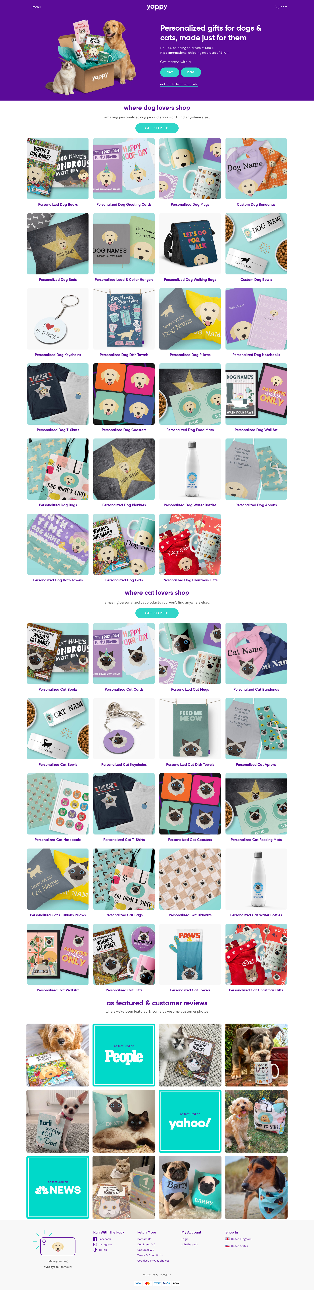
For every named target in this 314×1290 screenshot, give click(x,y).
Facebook (102, 1239)
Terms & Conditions (150, 1255)
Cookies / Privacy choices (153, 1260)
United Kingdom (238, 1239)
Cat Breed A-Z (145, 1250)
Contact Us (144, 1239)
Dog (190, 72)
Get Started (157, 128)
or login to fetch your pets (179, 84)
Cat (170, 72)
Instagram (102, 1244)
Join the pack (189, 1244)
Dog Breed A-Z (146, 1244)
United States (236, 1246)
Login (184, 1239)
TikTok (100, 1250)
